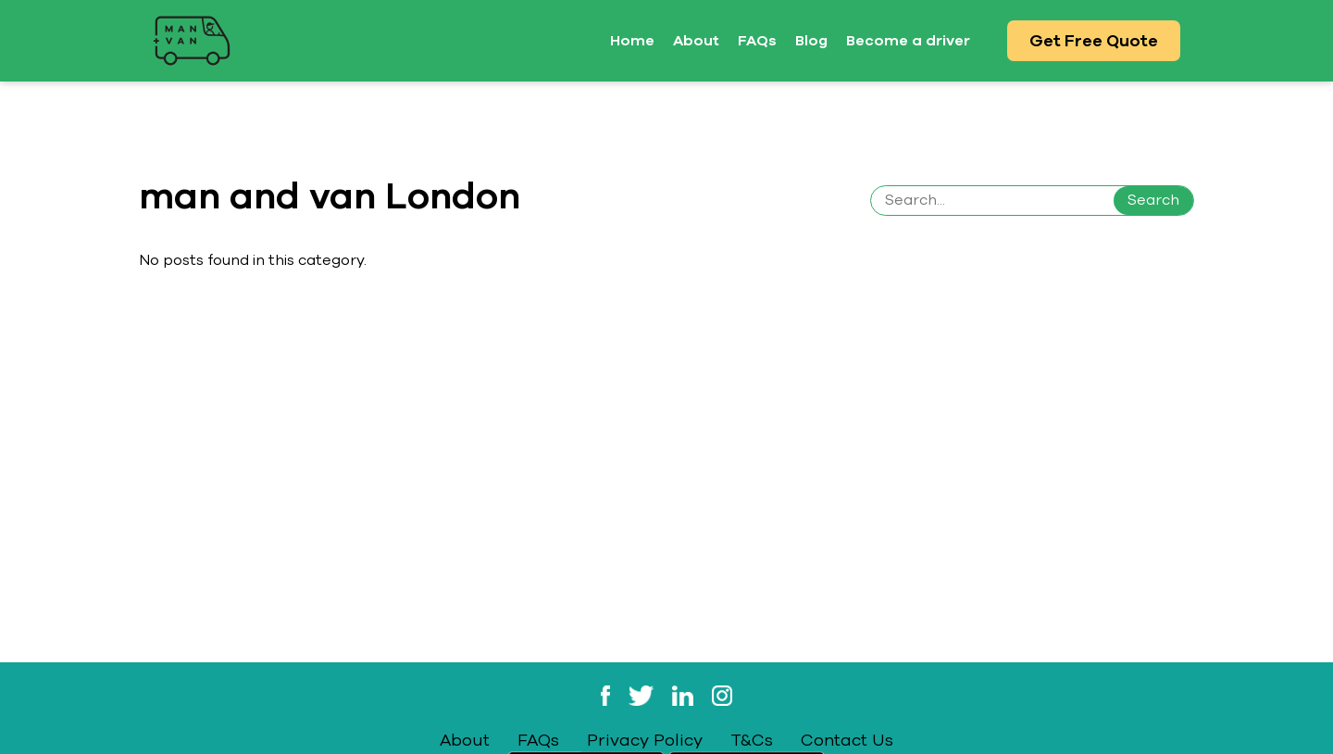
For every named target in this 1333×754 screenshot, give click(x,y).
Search (1153, 200)
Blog (811, 41)
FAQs (757, 41)
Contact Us (847, 740)
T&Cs (751, 740)
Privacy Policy (645, 740)
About (696, 41)
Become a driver (908, 41)
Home (632, 41)
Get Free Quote (1093, 41)
